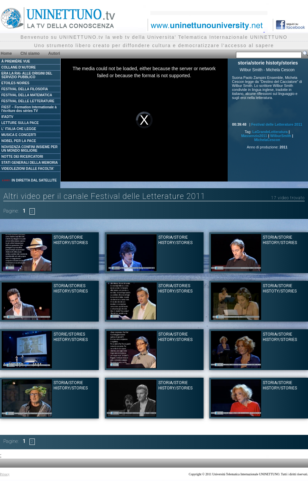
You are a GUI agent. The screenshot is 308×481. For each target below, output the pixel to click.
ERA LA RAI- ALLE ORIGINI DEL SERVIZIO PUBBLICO (26, 75)
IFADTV (7, 117)
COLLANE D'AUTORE (18, 67)
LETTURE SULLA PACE (20, 123)
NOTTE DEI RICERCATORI (22, 156)
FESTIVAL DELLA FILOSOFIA (24, 89)
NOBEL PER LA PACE (18, 141)
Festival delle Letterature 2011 (276, 124)
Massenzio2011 (254, 136)
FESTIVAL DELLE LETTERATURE (27, 101)
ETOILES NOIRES (15, 83)
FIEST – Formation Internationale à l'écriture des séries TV (29, 109)
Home (6, 53)
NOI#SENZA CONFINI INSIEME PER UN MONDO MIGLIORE (29, 148)
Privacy (5, 474)
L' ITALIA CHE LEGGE (18, 129)
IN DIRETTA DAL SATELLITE (29, 180)
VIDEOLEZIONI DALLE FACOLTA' (27, 168)
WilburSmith (280, 136)
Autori (54, 53)
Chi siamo (30, 53)
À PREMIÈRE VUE (15, 61)
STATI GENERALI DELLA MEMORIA (29, 162)
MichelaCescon (267, 140)
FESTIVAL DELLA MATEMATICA (26, 95)
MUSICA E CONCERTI (18, 135)
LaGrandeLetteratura (270, 132)
